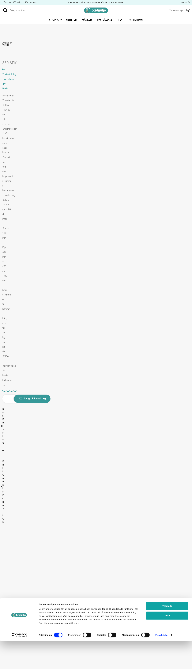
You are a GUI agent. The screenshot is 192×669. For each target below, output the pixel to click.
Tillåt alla (167, 634)
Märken (87, 20)
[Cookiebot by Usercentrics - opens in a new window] (19, 663)
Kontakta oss (31, 2)
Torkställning (125, 622)
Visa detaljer (161, 663)
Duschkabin (124, 611)
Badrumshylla (125, 616)
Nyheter (71, 20)
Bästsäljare (105, 20)
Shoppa (54, 20)
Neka (167, 643)
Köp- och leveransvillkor (92, 622)
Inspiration (135, 20)
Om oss (7, 2)
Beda (5, 89)
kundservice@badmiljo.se (51, 625)
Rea (120, 20)
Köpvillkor (18, 2)
